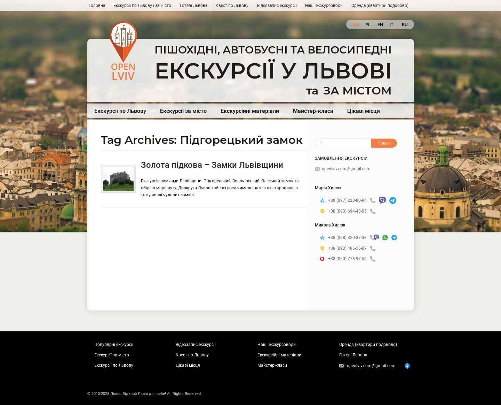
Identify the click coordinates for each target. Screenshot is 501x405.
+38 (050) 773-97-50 (351, 259)
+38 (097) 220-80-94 (351, 200)
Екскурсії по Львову (120, 111)
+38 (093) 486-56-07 (351, 248)
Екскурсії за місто (183, 111)
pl (368, 24)
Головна (97, 5)
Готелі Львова (193, 5)
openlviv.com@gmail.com (343, 168)
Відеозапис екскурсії (277, 5)
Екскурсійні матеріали (250, 111)
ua (355, 24)
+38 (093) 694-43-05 (351, 211)
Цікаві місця (363, 111)
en (380, 24)
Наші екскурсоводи (324, 5)
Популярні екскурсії (113, 344)
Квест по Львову (232, 5)
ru (404, 24)
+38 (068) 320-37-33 (349, 237)
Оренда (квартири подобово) (379, 5)
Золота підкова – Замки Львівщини (212, 165)
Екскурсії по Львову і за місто (142, 5)
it (391, 24)
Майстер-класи (313, 111)
